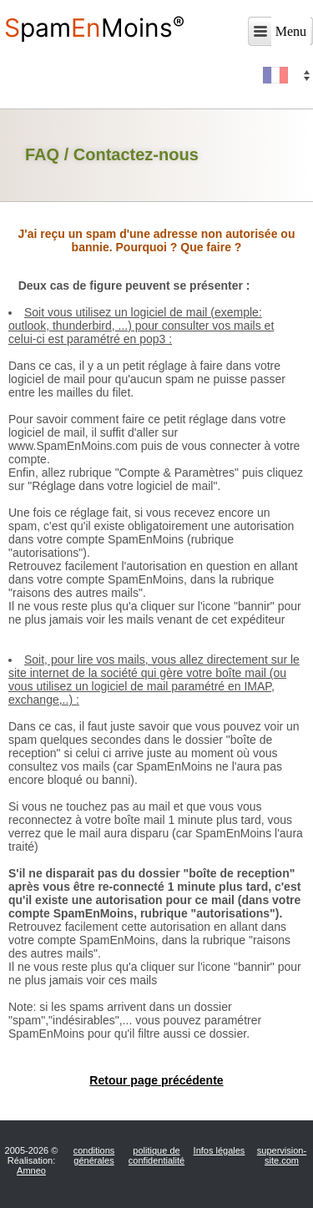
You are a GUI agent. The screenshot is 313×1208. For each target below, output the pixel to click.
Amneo (31, 1170)
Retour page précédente (156, 1080)
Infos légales (219, 1150)
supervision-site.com (281, 1155)
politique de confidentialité (156, 1155)
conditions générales (94, 1155)
